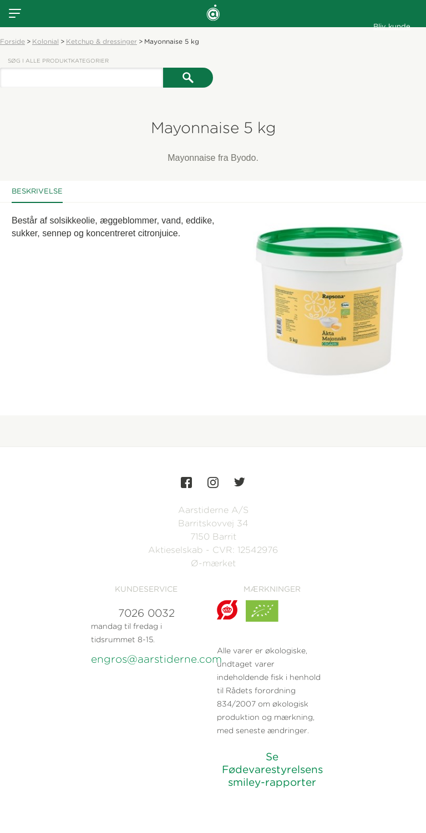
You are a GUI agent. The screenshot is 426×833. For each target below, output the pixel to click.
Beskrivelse (37, 191)
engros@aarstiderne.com (146, 659)
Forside (12, 41)
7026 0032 (146, 613)
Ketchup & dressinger (101, 41)
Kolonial (45, 41)
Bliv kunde (391, 26)
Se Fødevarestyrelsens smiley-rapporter (272, 769)
